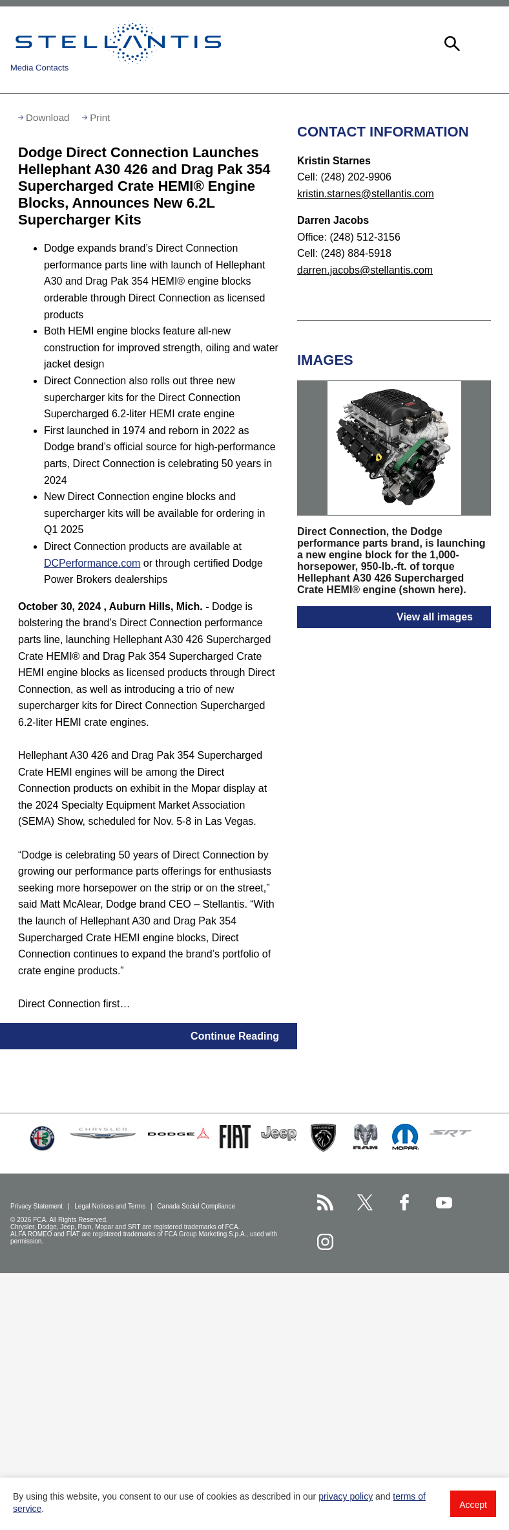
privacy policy (345, 1496)
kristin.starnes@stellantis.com (365, 193)
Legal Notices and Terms (110, 1206)
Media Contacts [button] (39, 67)
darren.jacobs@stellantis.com (365, 270)
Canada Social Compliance (196, 1206)
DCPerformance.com (92, 563)
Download (48, 117)
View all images (435, 616)
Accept (473, 1505)
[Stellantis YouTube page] (444, 1202)
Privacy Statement (37, 1206)
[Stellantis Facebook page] (405, 1202)
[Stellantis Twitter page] (365, 1202)
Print (100, 117)
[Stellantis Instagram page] (325, 1242)
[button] (451, 42)
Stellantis (118, 42)
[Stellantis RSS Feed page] (325, 1202)
